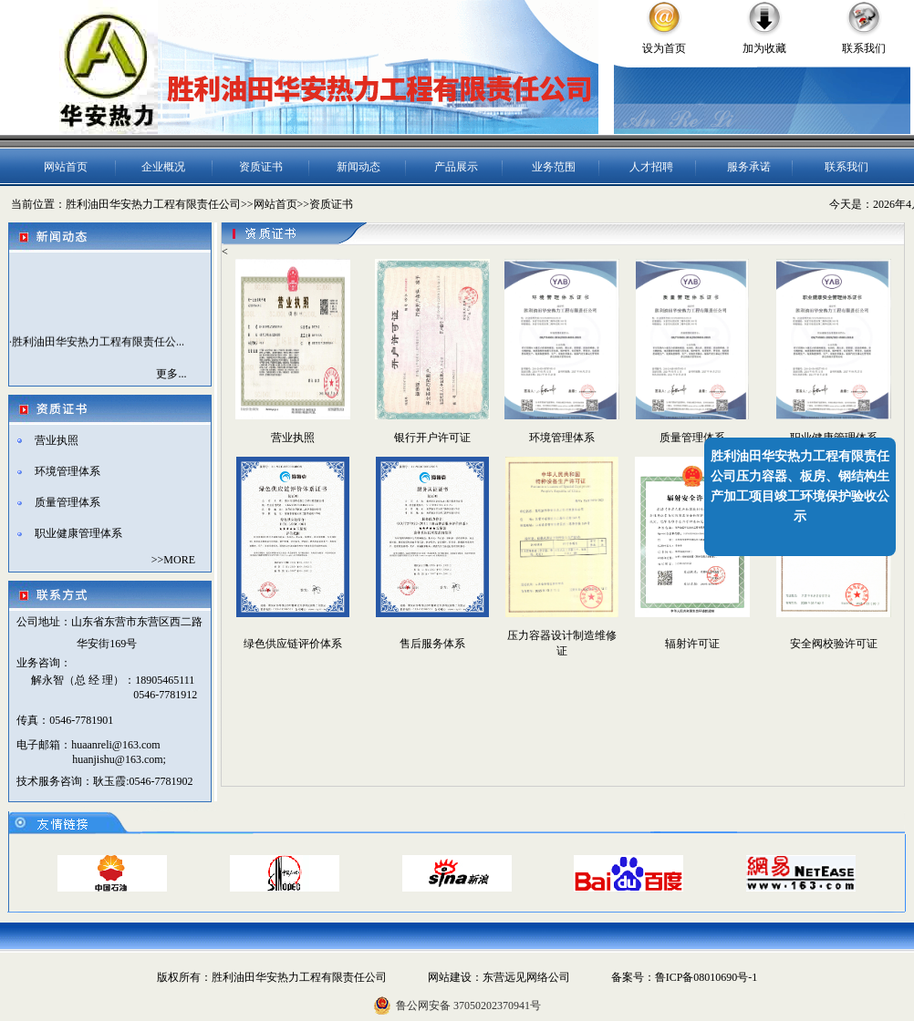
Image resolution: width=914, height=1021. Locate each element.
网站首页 (66, 166)
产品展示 (456, 166)
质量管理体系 (67, 502)
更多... (171, 373)
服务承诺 (749, 166)
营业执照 (56, 440)
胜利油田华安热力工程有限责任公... (98, 344)
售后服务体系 (432, 643)
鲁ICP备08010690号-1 (706, 977)
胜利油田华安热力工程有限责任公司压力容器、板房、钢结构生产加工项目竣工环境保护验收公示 (800, 486)
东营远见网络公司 (526, 977)
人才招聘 (651, 166)
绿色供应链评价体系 (293, 643)
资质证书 (261, 166)
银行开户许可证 (432, 437)
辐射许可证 (692, 643)
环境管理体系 (67, 471)
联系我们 (864, 48)
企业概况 (163, 166)
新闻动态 (358, 166)
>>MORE (173, 559)
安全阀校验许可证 (834, 643)
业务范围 (554, 166)
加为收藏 (764, 48)
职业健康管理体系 (78, 533)
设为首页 (664, 48)
